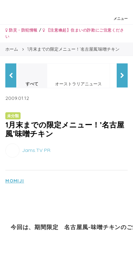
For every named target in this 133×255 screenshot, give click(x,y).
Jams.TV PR (36, 150)
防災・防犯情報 (21, 30)
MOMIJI (14, 180)
